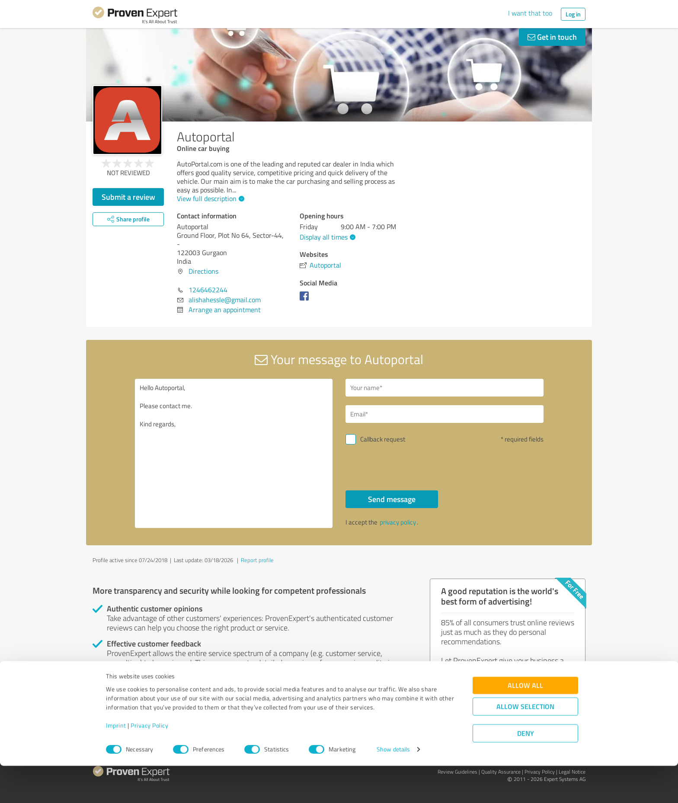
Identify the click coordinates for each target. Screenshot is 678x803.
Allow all (525, 723)
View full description (209, 198)
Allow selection (525, 744)
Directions (203, 271)
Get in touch (552, 36)
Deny (525, 771)
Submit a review (128, 196)
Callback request (382, 439)
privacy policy (398, 522)
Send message (392, 499)
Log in (573, 14)
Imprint (116, 762)
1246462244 (208, 289)
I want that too (530, 13)
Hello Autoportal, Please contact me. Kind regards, (234, 453)
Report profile (257, 560)
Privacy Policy (149, 762)
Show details (393, 787)
